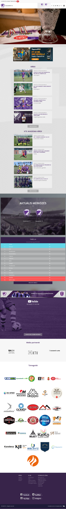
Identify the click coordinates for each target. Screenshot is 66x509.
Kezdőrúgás (41, 483)
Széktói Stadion (32, 480)
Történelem (31, 477)
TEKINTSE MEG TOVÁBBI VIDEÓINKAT (33, 334)
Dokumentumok (32, 482)
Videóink (40, 484)
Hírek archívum (33, 126)
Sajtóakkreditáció (42, 480)
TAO (29, 479)
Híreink (20, 480)
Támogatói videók (32, 483)
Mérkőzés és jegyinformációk (42, 478)
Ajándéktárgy (41, 482)
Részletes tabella (33, 282)
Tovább (33, 38)
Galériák (20, 479)
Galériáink (40, 486)
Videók (20, 477)
